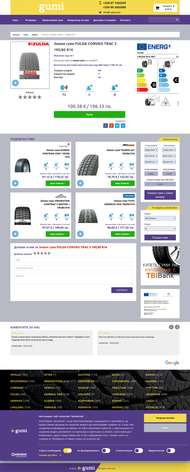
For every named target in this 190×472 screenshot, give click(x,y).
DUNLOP (83, 387)
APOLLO (15, 374)
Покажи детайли (48, 466)
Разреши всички (165, 429)
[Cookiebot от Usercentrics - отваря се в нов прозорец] (19, 466)
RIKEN (82, 420)
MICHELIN (152, 407)
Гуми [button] (17, 20)
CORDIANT (17, 387)
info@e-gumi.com (112, 12)
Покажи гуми (160, 237)
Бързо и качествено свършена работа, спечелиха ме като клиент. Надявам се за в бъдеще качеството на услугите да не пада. (51, 339)
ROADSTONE (120, 420)
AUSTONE (84, 374)
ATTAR (48, 374)
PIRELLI (150, 413)
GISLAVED (84, 394)
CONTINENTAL (121, 381)
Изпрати (122, 290)
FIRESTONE (119, 387)
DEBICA (49, 387)
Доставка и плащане (104, 20)
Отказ (165, 438)
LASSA (150, 400)
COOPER (151, 381)
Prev (171, 327)
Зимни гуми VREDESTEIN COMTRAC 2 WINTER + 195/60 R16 (55, 204)
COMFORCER (86, 381)
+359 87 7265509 (114, 3)
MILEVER (16, 413)
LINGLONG (16, 407)
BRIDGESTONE (53, 381)
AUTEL (116, 374)
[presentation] (36, 293)
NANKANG (50, 413)
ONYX (115, 413)
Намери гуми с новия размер (160, 194)
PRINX (48, 420)
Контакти (125, 20)
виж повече (57, 183)
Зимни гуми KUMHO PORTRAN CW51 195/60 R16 (56, 153)
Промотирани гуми (52, 20)
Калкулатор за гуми (78, 20)
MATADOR (84, 407)
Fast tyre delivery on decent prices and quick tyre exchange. (138, 338)
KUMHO (117, 400)
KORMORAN (86, 400)
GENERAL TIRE (53, 394)
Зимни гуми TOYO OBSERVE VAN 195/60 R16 (119, 202)
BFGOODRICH (19, 381)
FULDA (14, 394)
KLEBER (49, 400)
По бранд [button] (31, 20)
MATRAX (117, 407)
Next (177, 327)
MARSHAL (50, 407)
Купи (89, 114)
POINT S (15, 420)
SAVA (149, 420)
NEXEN (82, 413)
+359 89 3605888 (114, 7)
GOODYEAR (153, 394)
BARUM (150, 374)
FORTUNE (152, 387)
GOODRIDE (119, 394)
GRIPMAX (16, 400)
